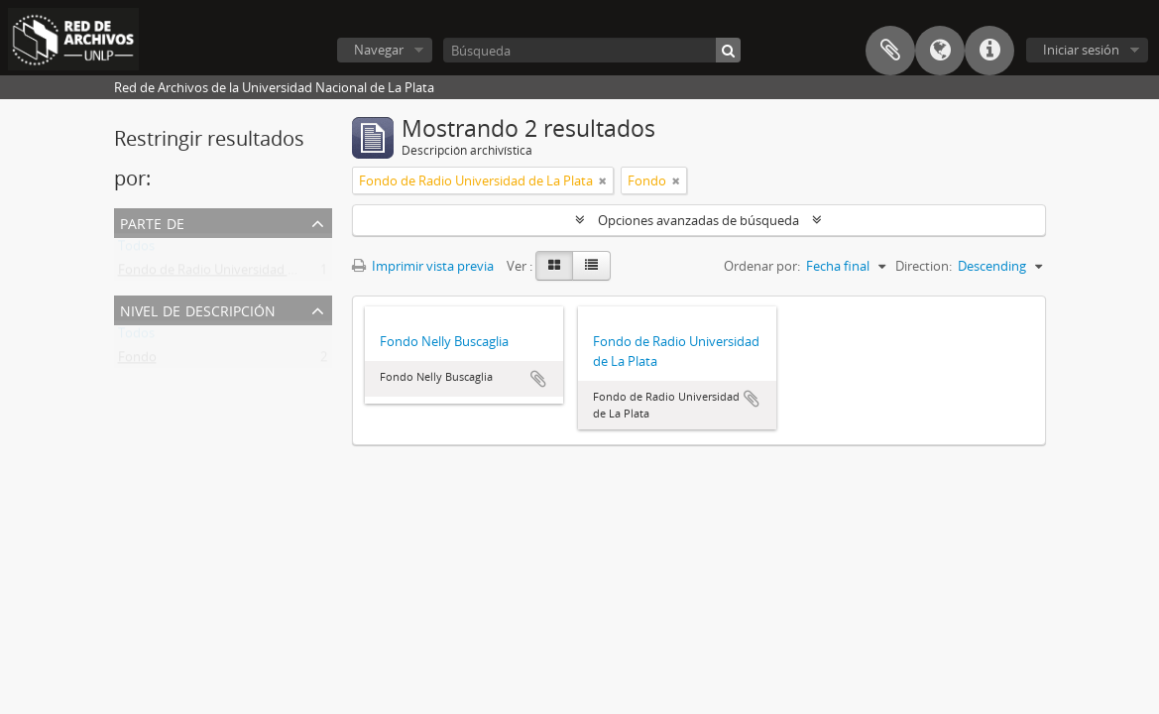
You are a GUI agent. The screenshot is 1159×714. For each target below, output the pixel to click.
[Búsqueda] (592, 50)
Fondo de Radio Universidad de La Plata (235, 274)
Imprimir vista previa (423, 266)
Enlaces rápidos (989, 50)
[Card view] (554, 266)
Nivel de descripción (198, 309)
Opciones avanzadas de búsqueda (698, 220)
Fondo (137, 361)
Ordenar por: (762, 266)
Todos (136, 250)
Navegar (379, 50)
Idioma (940, 50)
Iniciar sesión (1081, 50)
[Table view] (591, 266)
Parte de (152, 221)
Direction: (923, 266)
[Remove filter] (603, 180)
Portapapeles (890, 50)
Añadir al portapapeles (538, 379)
